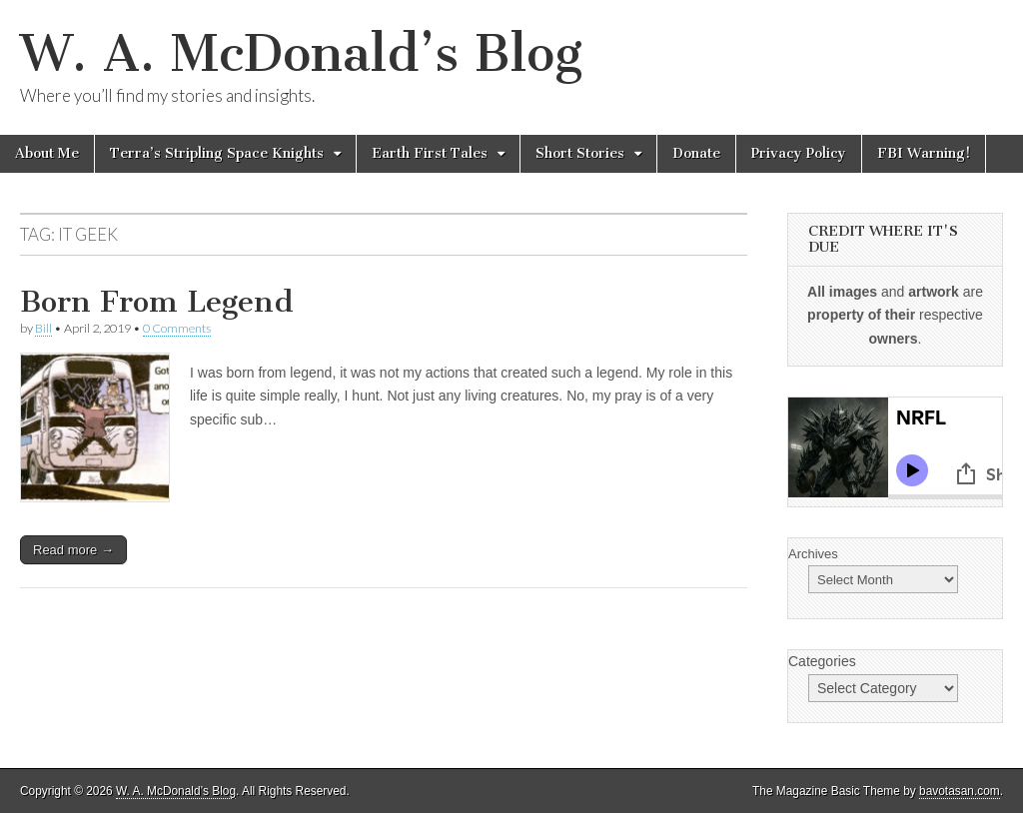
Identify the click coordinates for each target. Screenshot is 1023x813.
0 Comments (177, 328)
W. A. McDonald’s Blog (301, 53)
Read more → (73, 549)
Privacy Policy (798, 153)
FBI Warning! (923, 153)
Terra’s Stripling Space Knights (217, 153)
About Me (47, 153)
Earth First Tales (430, 153)
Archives (813, 553)
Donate (696, 153)
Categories (822, 661)
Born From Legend (157, 302)
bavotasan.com (959, 791)
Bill (43, 328)
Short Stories (579, 153)
